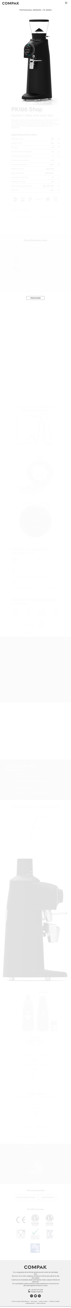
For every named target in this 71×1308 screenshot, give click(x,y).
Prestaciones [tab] (35, 298)
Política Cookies (43, 1301)
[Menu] (66, 3)
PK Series (47, 10)
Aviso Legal (34, 1301)
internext (43, 1303)
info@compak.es (37, 1292)
